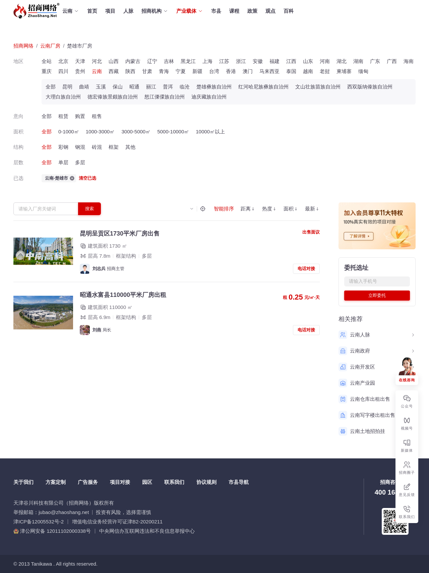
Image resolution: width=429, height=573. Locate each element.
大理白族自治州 (63, 97)
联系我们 (174, 482)
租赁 (63, 116)
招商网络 (23, 46)
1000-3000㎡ (100, 131)
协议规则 (206, 482)
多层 (80, 162)
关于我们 (23, 482)
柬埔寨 (344, 71)
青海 (164, 71)
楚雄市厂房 (79, 46)
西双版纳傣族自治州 (369, 86)
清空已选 (87, 178)
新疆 (197, 71)
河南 (325, 61)
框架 (114, 147)
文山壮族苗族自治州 (318, 86)
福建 (274, 61)
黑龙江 (188, 61)
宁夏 (181, 71)
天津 (80, 61)
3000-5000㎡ (135, 131)
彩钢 (63, 147)
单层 (63, 162)
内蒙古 (132, 61)
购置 (80, 116)
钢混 (80, 147)
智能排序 (224, 208)
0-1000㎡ (68, 131)
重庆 (47, 71)
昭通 (134, 86)
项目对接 (120, 482)
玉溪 (101, 86)
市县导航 (239, 482)
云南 (97, 71)
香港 (231, 71)
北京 (63, 61)
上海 (207, 61)
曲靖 (84, 86)
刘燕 (97, 329)
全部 (51, 86)
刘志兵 (99, 268)
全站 (47, 61)
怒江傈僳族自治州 (164, 97)
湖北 (341, 61)
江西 (291, 61)
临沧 (185, 86)
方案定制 (56, 482)
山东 (308, 61)
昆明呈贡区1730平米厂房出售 (120, 233)
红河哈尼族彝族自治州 (263, 86)
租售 (97, 116)
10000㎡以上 (210, 131)
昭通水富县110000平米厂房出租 (123, 295)
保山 (118, 86)
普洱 (168, 86)
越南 (308, 71)
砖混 (97, 147)
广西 (392, 61)
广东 (375, 61)
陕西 (130, 71)
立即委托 (377, 295)
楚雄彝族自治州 (214, 86)
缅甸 (363, 71)
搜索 (89, 208)
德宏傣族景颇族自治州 (112, 97)
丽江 (151, 86)
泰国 (291, 71)
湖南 (358, 61)
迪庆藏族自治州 (209, 97)
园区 (147, 482)
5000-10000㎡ (173, 131)
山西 (114, 61)
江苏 (224, 61)
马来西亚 (269, 71)
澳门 (248, 71)
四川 (63, 71)
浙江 (241, 61)
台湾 (214, 71)
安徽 (258, 61)
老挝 (325, 71)
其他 (130, 147)
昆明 (67, 86)
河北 (97, 61)
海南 (409, 61)
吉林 (169, 61)
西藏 (114, 71)
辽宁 (152, 61)
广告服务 (88, 482)
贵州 (80, 71)
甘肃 (147, 71)
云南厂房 (50, 46)
